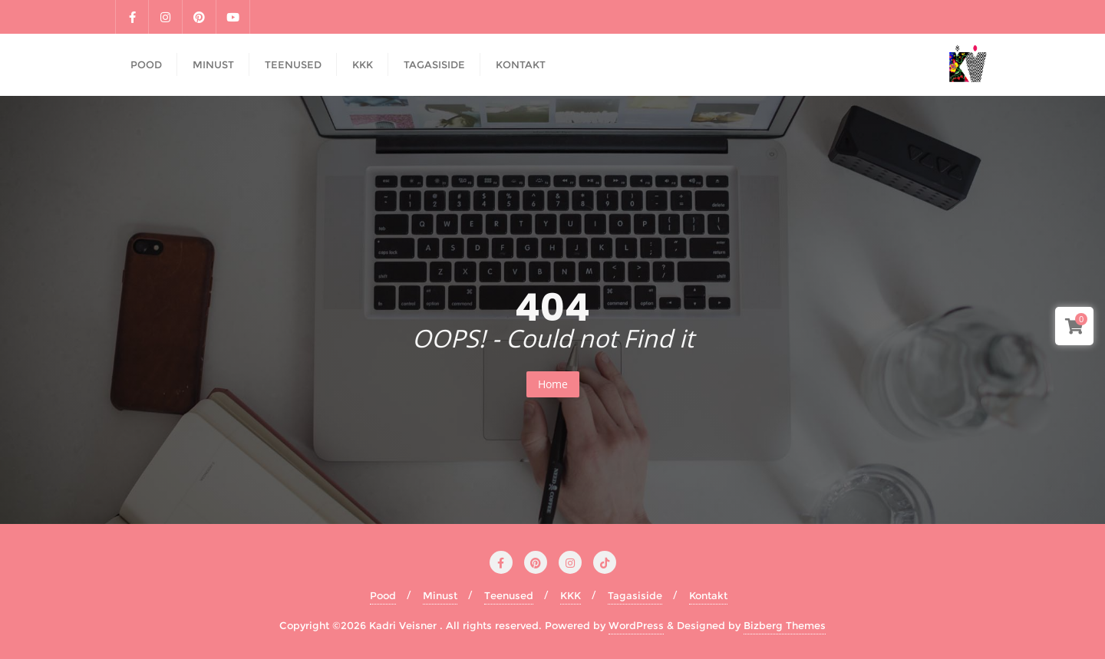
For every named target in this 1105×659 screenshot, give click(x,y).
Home (553, 384)
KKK (570, 595)
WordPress (636, 625)
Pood (383, 595)
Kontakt (708, 595)
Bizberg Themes (785, 625)
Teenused (508, 595)
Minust (440, 595)
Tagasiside (635, 595)
